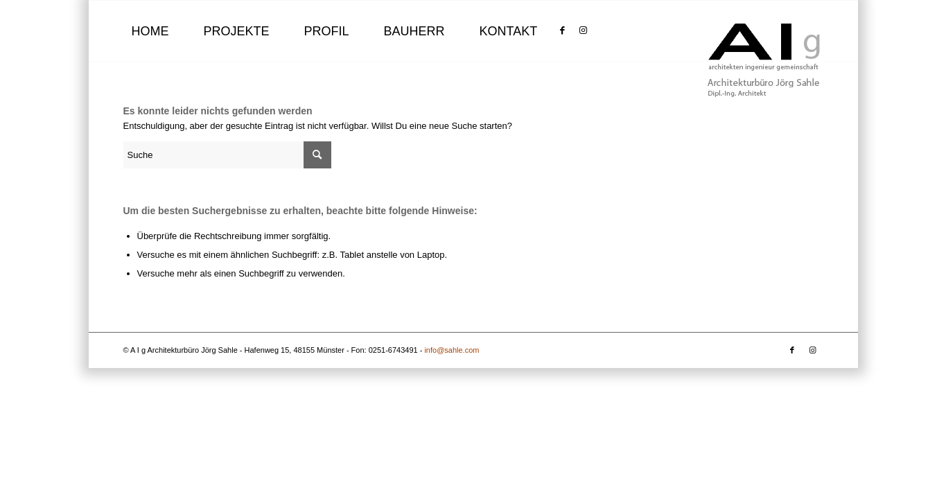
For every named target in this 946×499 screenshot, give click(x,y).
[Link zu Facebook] (562, 30)
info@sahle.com (451, 350)
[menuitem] (150, 31)
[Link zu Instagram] (582, 30)
